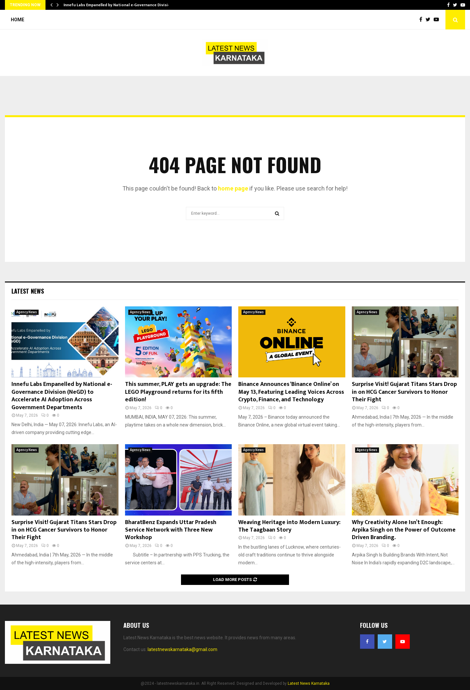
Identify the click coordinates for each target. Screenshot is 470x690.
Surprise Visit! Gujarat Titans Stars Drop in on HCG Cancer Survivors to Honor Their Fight (404, 392)
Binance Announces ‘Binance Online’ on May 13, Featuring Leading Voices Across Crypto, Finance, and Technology (291, 392)
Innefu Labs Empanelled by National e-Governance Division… (119, 5)
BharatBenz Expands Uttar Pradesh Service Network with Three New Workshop (170, 530)
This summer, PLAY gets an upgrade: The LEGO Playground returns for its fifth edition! (178, 392)
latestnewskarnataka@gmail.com (182, 649)
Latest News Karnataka (309, 683)
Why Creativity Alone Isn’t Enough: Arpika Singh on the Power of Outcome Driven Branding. (404, 530)
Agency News (26, 312)
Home (17, 19)
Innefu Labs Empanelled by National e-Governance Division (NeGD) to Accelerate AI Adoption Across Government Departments (61, 395)
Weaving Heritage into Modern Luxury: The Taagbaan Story (289, 526)
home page (233, 188)
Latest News (27, 291)
